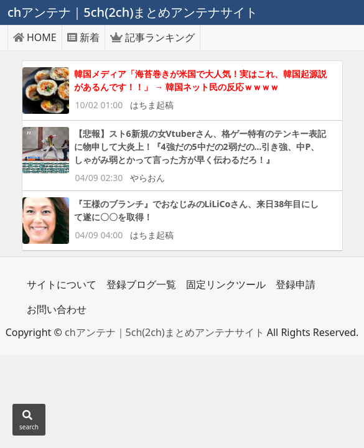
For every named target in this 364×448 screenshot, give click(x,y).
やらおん (147, 178)
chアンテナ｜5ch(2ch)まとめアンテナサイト (164, 332)
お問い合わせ (56, 309)
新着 (83, 37)
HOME (35, 37)
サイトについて (61, 284)
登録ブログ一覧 (141, 284)
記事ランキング (152, 37)
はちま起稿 (152, 105)
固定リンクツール (226, 284)
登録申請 (295, 284)
